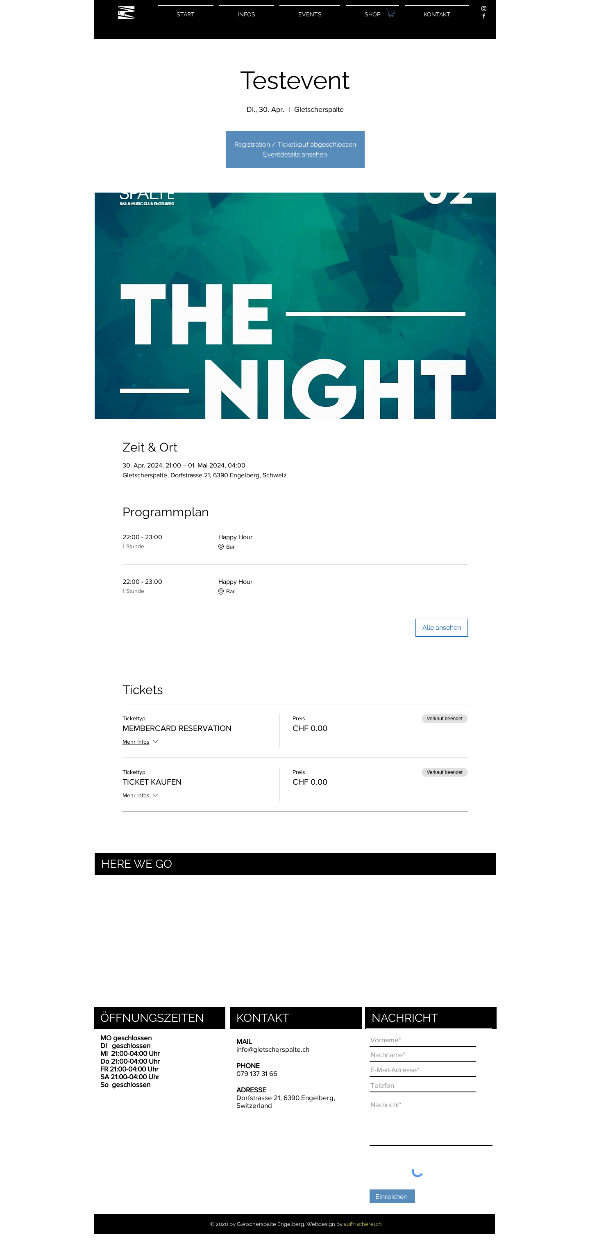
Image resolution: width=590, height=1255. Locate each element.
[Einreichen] (392, 1196)
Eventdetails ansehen (295, 154)
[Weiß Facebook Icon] (484, 16)
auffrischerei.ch (363, 1224)
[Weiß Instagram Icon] (484, 8)
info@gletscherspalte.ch (272, 1049)
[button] (391, 13)
